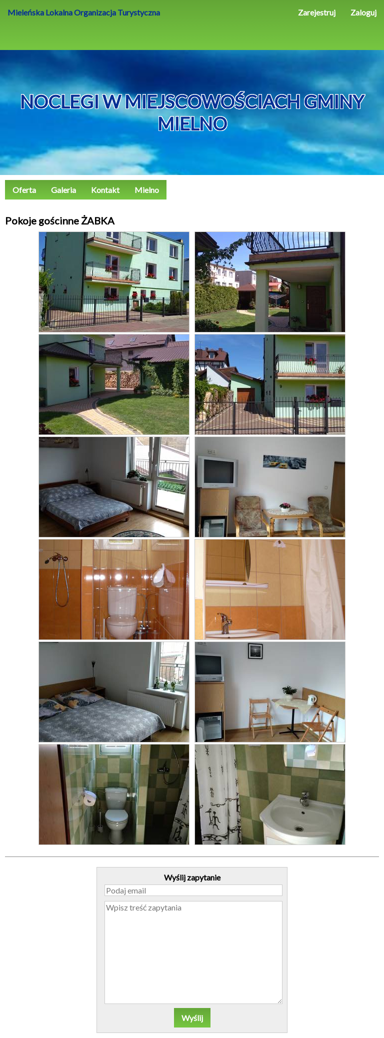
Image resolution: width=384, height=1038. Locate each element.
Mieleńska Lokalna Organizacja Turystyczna (84, 12)
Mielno (146, 189)
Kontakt (105, 189)
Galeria (63, 189)
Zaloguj (363, 12)
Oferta (24, 189)
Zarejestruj (317, 12)
